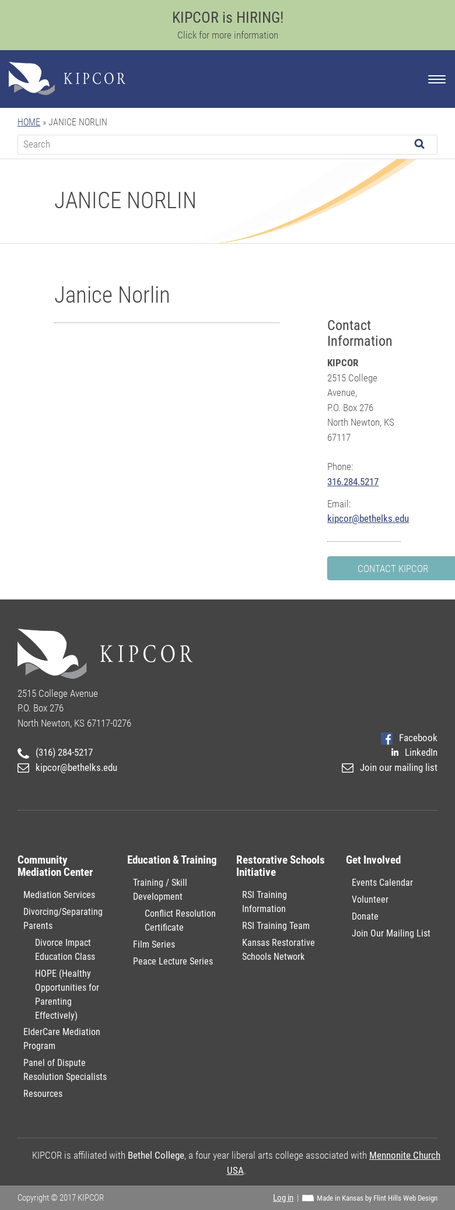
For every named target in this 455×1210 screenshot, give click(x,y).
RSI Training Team (276, 925)
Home (29, 122)
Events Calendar (382, 882)
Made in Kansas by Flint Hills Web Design (377, 1198)
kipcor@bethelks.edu (368, 518)
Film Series (154, 944)
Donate (365, 916)
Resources (42, 1093)
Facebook (409, 737)
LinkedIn (414, 752)
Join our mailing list (390, 767)
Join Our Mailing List (391, 933)
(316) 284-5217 (55, 752)
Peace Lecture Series (173, 961)
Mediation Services (59, 894)
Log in (283, 1198)
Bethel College (156, 1155)
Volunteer (370, 899)
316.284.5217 (353, 481)
